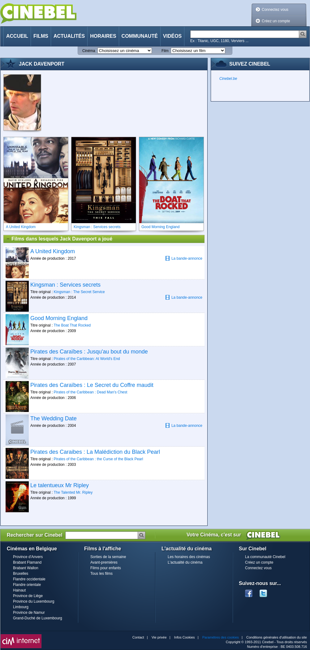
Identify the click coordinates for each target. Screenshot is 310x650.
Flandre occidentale (29, 579)
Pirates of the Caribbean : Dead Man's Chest (90, 392)
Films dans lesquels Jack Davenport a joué (59, 239)
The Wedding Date (53, 418)
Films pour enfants (105, 568)
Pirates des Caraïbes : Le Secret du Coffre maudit (91, 385)
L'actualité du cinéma (185, 562)
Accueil (17, 36)
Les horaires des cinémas (189, 557)
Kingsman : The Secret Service (79, 292)
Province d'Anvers (28, 557)
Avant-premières (104, 562)
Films (40, 36)
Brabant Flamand (27, 562)
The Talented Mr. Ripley (73, 492)
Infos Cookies (184, 637)
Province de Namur (29, 612)
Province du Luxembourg (33, 601)
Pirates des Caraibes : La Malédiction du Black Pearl (95, 452)
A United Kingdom (52, 251)
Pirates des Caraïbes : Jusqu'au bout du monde (89, 352)
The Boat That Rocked (72, 325)
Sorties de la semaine (108, 557)
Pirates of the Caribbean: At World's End (87, 359)
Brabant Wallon (25, 568)
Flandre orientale (27, 585)
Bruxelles (20, 573)
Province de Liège (28, 596)
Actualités (69, 36)
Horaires (103, 36)
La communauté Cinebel (265, 557)
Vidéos (172, 36)
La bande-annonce (183, 258)
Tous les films (101, 573)
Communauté (140, 36)
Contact (138, 637)
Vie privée (159, 637)
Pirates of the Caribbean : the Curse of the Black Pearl (98, 459)
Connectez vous (275, 9)
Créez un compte (276, 21)
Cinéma (88, 51)
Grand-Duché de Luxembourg (37, 618)
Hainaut (19, 590)
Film (165, 51)
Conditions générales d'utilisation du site (276, 637)
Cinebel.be (228, 78)
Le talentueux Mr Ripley (59, 485)
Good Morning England (59, 318)
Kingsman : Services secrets (65, 285)
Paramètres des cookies (220, 637)
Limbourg (20, 607)
